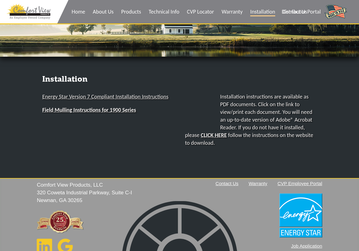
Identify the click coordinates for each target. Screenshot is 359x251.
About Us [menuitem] (103, 11)
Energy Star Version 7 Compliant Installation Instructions (105, 96)
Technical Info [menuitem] (164, 11)
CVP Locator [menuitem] (200, 11)
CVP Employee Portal (300, 183)
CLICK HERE (214, 135)
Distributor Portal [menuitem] (301, 11)
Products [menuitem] (131, 11)
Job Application (306, 246)
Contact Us (227, 183)
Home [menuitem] (78, 11)
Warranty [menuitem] (231, 11)
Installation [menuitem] (262, 11)
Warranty (258, 183)
